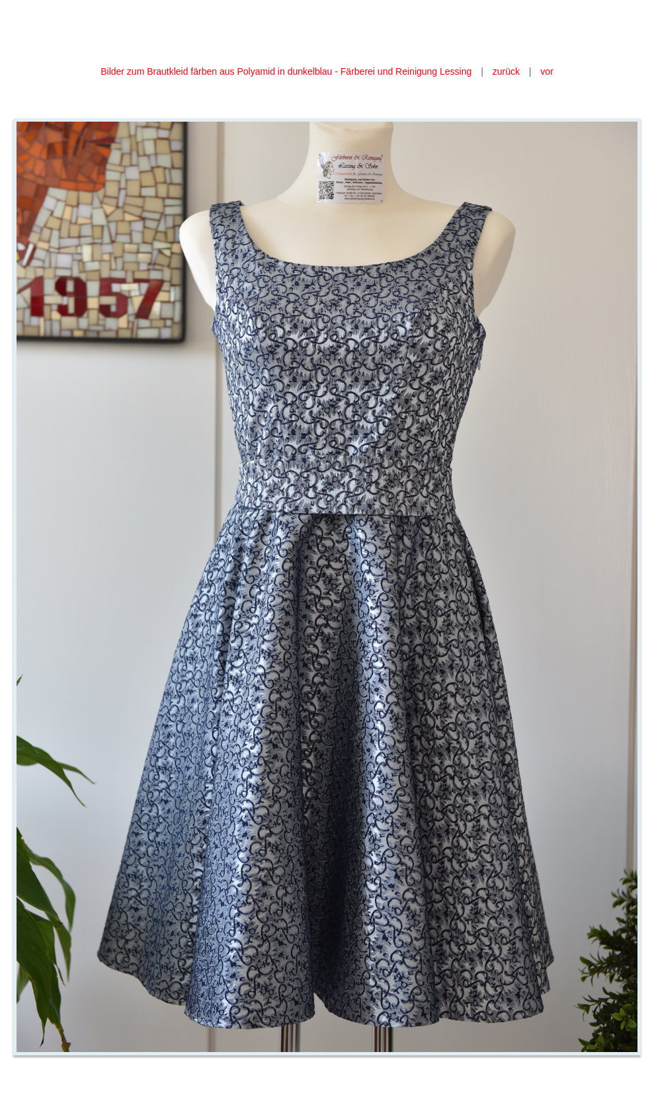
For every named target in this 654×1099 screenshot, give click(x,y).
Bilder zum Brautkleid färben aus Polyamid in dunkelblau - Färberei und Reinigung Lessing (287, 71)
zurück (506, 71)
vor (546, 71)
